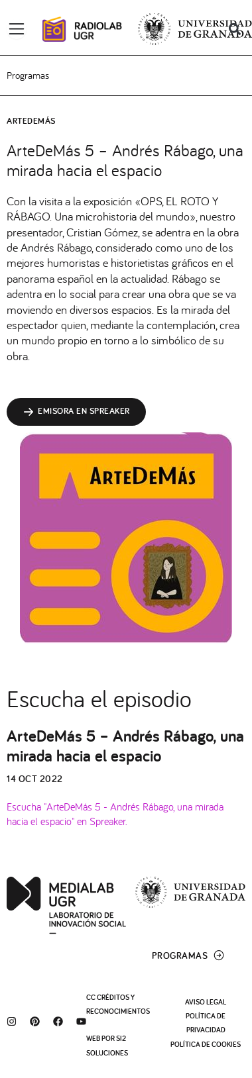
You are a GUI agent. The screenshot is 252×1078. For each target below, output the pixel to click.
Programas (28, 75)
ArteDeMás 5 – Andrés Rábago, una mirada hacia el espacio (125, 745)
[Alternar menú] (17, 29)
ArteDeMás (31, 120)
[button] (234, 29)
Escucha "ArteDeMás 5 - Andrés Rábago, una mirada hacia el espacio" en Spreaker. (115, 813)
